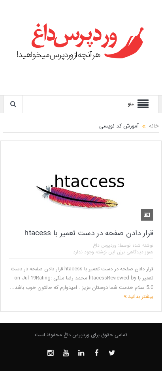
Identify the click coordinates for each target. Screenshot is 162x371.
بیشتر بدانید (138, 296)
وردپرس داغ (105, 245)
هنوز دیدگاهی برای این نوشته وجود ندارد (113, 252)
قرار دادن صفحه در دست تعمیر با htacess (88, 233)
